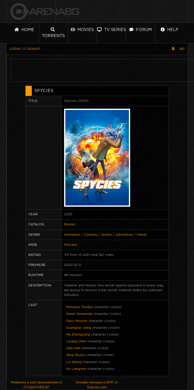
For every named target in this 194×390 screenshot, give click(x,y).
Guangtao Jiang (78, 327)
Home (24, 29)
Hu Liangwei (76, 369)
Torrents (53, 32)
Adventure (124, 234)
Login (15, 49)
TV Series (111, 29)
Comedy (91, 234)
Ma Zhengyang (78, 334)
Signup (33, 49)
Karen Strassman (79, 314)
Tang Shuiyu (76, 355)
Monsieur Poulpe (79, 307)
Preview (70, 245)
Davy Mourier (77, 321)
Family (142, 234)
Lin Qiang (73, 362)
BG (182, 49)
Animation (72, 234)
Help (169, 29)
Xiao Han (73, 348)
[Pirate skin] (173, 49)
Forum (140, 29)
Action (106, 234)
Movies (82, 29)
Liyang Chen (76, 341)
